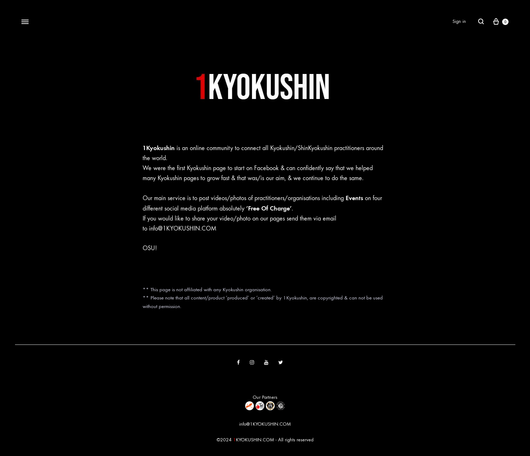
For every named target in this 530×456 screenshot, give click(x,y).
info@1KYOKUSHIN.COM (183, 228)
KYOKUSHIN (249, 440)
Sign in (459, 21)
